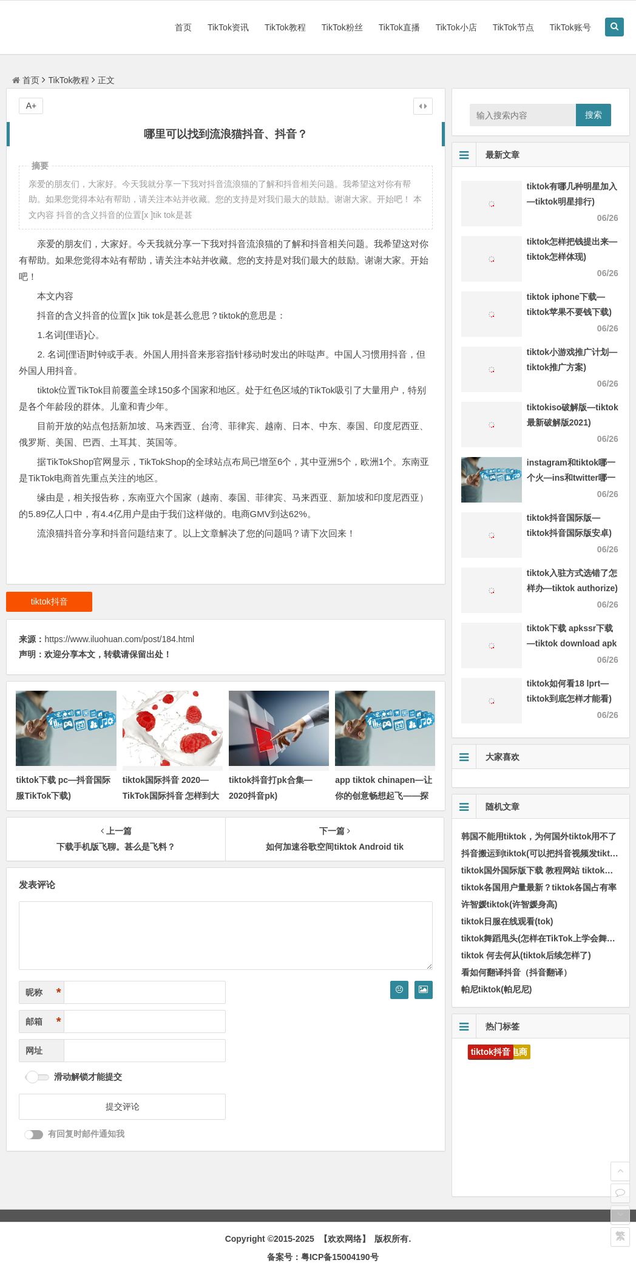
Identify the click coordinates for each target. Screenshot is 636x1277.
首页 (183, 27)
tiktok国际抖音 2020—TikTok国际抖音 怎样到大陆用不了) (171, 795)
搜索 (593, 115)
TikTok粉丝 (342, 27)
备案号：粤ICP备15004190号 (323, 1257)
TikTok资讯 (228, 27)
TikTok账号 (570, 27)
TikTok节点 (513, 27)
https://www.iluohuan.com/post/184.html (119, 639)
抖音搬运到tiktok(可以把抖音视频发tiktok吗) (546, 853)
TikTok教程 (285, 27)
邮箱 (43, 1022)
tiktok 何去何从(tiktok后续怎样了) (526, 955)
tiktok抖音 (49, 601)
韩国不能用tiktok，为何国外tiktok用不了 (539, 836)
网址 (33, 1050)
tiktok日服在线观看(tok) (507, 921)
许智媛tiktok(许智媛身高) (509, 904)
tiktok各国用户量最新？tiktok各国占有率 (539, 887)
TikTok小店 (456, 27)
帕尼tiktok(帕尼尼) (496, 989)
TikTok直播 (399, 27)
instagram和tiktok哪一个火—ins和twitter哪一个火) (571, 478)
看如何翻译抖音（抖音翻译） (516, 972)
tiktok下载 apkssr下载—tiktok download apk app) (572, 643)
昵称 (43, 992)
